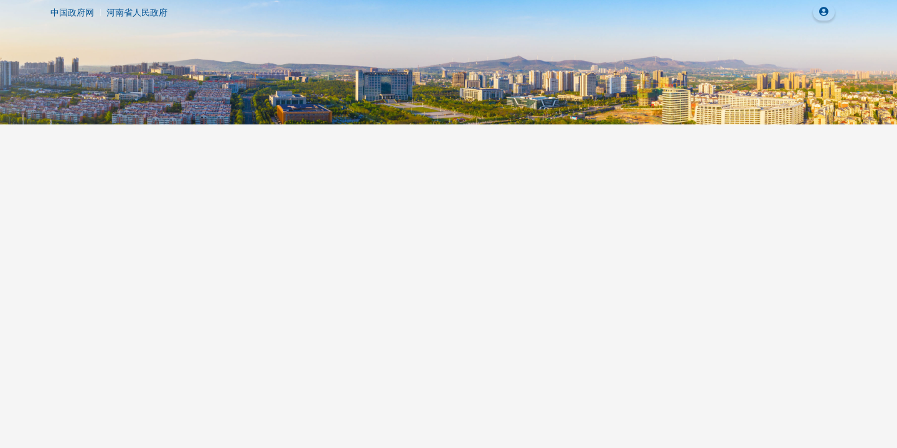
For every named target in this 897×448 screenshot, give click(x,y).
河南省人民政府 (136, 12)
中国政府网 (72, 12)
